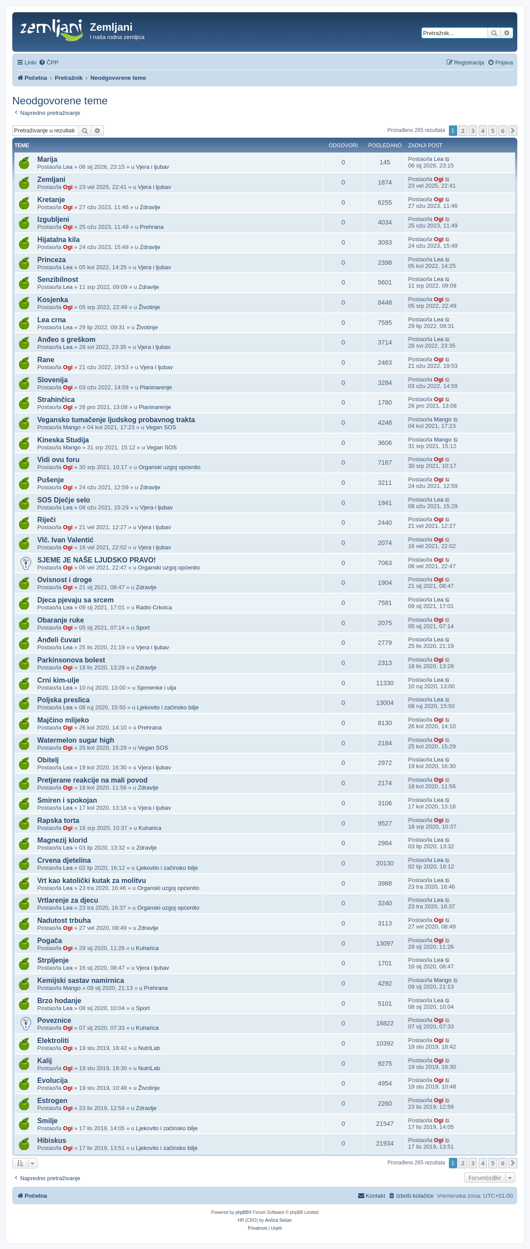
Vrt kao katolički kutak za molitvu (91, 880)
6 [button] (502, 131)
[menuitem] (48, 62)
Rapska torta (58, 820)
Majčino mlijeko (63, 720)
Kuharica (150, 828)
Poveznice (54, 1020)
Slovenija (52, 380)
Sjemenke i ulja (156, 687)
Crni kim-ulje (58, 680)
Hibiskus (51, 1140)
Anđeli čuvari (59, 640)
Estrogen (52, 1100)
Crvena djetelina (64, 860)
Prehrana (152, 227)
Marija (47, 159)
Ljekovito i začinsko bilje (168, 707)
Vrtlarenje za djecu (67, 900)
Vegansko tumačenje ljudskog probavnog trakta (116, 419)
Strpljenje (53, 960)
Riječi (46, 519)
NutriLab (149, 1048)
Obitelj (48, 760)
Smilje (47, 1120)
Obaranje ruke (60, 620)
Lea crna (51, 320)
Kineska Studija (63, 440)
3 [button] (472, 131)
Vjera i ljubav (152, 167)
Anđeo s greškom (66, 339)
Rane (45, 359)
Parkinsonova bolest (71, 660)
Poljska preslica (63, 700)
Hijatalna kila (58, 239)
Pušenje (50, 480)
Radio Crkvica (154, 607)
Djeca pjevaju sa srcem (75, 600)
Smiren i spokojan (67, 800)
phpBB (242, 1212)
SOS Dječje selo (63, 500)
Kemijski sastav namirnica (80, 980)
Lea (68, 167)
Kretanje (51, 199)
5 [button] (492, 131)
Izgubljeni (53, 219)
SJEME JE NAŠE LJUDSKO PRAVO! (96, 560)
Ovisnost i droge (64, 580)
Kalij (44, 1060)
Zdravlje (150, 207)
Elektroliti (53, 1040)
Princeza (51, 259)
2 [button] (462, 131)
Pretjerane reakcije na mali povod (92, 780)
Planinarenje (156, 387)
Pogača (49, 940)
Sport (143, 627)
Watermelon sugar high (75, 740)
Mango (72, 427)
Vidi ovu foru (58, 459)
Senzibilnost (57, 279)
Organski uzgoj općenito (169, 467)
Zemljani (51, 179)
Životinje (149, 307)
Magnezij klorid (62, 840)
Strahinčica (56, 399)
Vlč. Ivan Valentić (65, 540)
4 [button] (482, 131)
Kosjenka (52, 299)
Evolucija (52, 1080)
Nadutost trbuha (64, 920)
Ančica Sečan (278, 1220)
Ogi (68, 187)
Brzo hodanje (59, 1000)
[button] (513, 130)
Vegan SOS (161, 427)
